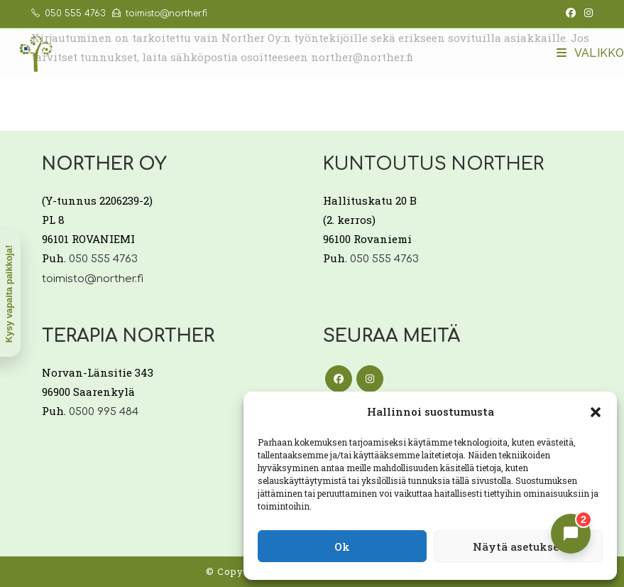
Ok (342, 546)
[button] (596, 412)
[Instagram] (369, 378)
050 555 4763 (68, 13)
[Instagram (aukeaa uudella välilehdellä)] (586, 13)
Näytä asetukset (518, 546)
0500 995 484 (103, 412)
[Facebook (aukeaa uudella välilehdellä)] (571, 13)
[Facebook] (338, 378)
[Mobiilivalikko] (590, 53)
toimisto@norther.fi (159, 13)
